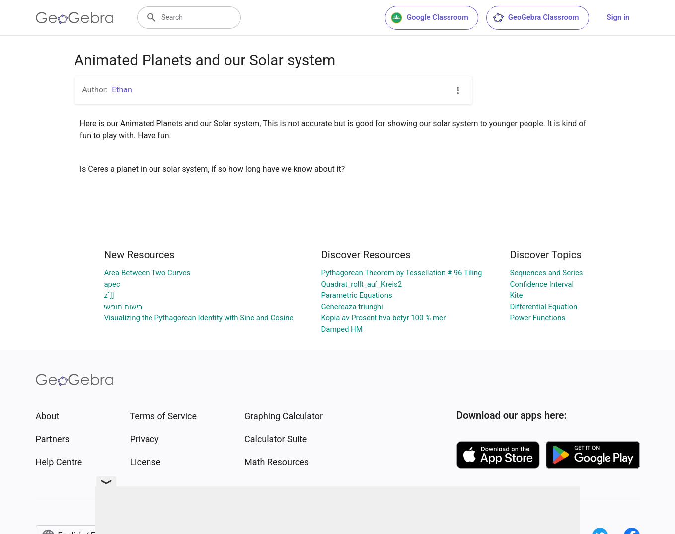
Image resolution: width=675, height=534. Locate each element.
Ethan (122, 89)
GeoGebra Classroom (535, 18)
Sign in (618, 17)
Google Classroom (429, 18)
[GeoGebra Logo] (75, 18)
